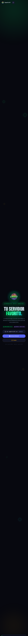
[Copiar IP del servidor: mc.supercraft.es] (14, 332)
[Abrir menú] (13, 2)
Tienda (14, 340)
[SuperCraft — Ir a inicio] (6, 2)
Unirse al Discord (14, 336)
